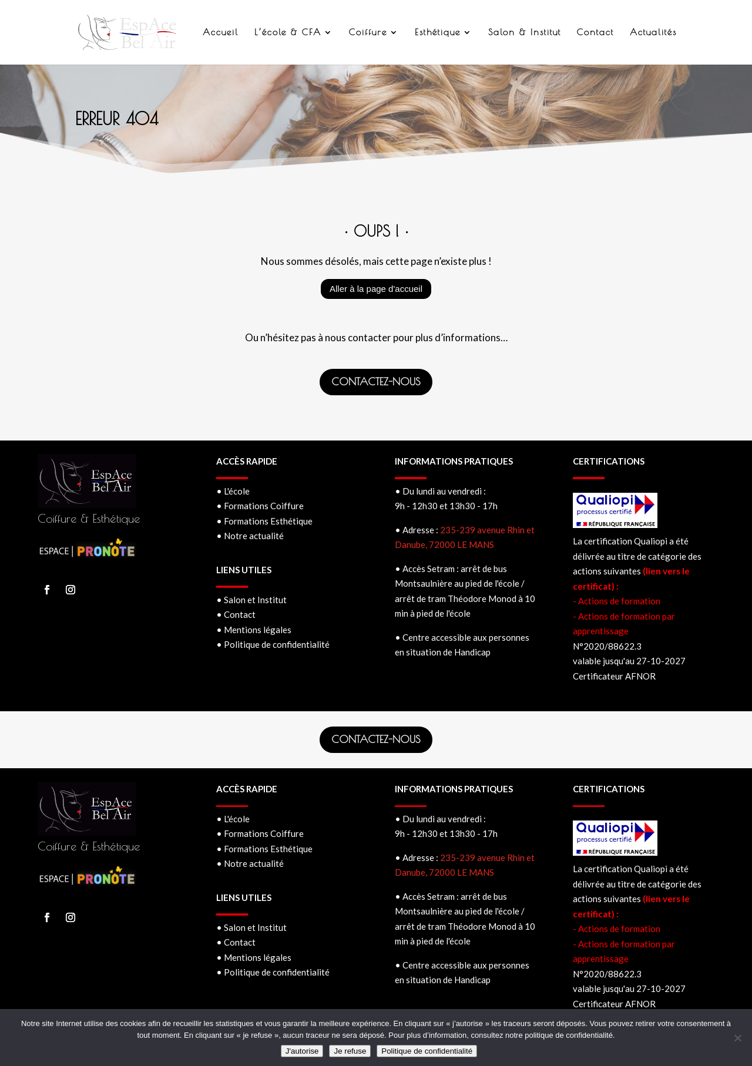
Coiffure (368, 32)
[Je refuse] (737, 1038)
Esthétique (438, 32)
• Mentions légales (253, 629)
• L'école (233, 491)
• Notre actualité (250, 535)
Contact (595, 32)
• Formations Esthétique (264, 521)
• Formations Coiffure (260, 505)
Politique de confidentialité (426, 1051)
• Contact (236, 614)
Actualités (653, 32)
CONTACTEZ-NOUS (376, 381)
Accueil (221, 32)
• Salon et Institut (251, 599)
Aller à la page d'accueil (376, 289)
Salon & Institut (524, 32)
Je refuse (350, 1051)
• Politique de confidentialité (273, 644)
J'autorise (302, 1051)
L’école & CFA (287, 32)
